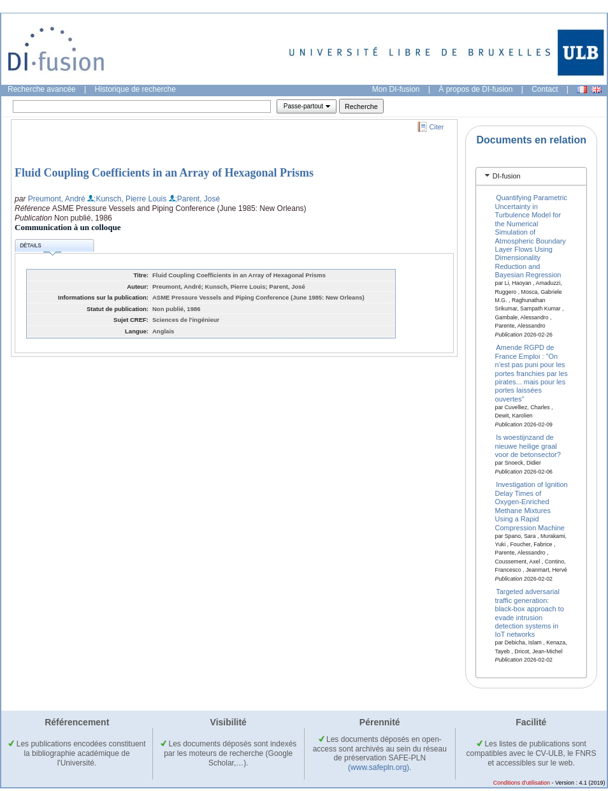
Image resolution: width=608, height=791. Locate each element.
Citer (437, 127)
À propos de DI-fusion (475, 89)
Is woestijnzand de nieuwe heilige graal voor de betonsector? (528, 445)
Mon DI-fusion (396, 89)
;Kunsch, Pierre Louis (130, 198)
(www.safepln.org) (378, 767)
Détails (40, 247)
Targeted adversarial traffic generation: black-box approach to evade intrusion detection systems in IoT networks (529, 613)
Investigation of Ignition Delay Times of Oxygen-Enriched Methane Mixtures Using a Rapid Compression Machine (531, 506)
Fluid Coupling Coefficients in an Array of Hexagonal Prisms (164, 172)
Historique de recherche (135, 89)
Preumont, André (56, 198)
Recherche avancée (42, 89)
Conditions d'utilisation (521, 783)
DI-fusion (507, 176)
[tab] (531, 176)
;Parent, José (198, 198)
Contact (545, 89)
